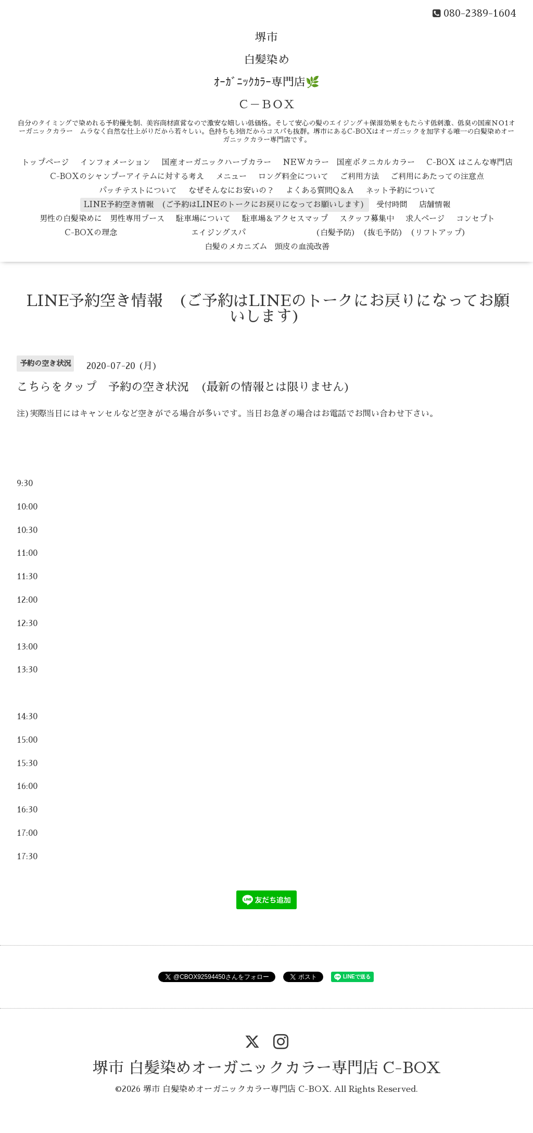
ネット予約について (400, 190)
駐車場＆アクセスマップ (285, 218)
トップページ (45, 162)
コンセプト (475, 218)
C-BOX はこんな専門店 (469, 162)
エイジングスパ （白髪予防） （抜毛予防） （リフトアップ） (299, 232)
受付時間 (392, 204)
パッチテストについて (138, 190)
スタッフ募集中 (366, 218)
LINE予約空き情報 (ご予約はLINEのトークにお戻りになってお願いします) (224, 204)
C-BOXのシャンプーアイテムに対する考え (127, 176)
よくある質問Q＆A (320, 190)
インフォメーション (115, 162)
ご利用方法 (359, 176)
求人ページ (425, 218)
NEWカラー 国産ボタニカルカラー (349, 162)
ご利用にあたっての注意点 (437, 176)
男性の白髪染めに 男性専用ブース (102, 218)
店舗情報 (434, 204)
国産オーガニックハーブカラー (216, 162)
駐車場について (203, 218)
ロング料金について (293, 176)
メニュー (231, 176)
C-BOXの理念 (91, 232)
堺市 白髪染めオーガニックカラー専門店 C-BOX (267, 1068)
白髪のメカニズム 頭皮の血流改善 (267, 246)
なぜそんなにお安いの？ (231, 190)
